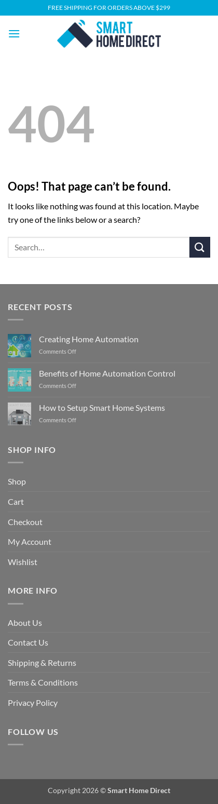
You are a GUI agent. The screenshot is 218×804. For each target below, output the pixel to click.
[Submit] (199, 247)
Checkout (25, 522)
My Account (29, 541)
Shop (17, 481)
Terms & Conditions (43, 682)
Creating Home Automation (89, 339)
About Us (25, 622)
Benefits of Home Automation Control (107, 373)
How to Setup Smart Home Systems (102, 407)
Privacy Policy (33, 702)
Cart (16, 501)
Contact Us (28, 642)
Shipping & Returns (42, 662)
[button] (14, 33)
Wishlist (22, 562)
